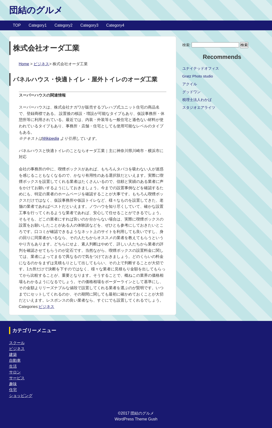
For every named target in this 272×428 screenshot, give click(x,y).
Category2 (63, 25)
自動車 (15, 360)
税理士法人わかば (197, 100)
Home (24, 64)
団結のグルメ (36, 10)
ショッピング (21, 396)
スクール (17, 343)
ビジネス (41, 64)
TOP (17, 25)
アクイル (189, 84)
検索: (186, 45)
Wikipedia (50, 138)
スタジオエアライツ (198, 107)
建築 (13, 354)
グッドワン (191, 92)
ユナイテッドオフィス (200, 68)
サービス (17, 378)
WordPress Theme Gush (136, 419)
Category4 (115, 25)
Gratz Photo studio (197, 76)
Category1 (38, 25)
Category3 (89, 25)
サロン (15, 372)
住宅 (13, 390)
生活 (13, 366)
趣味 (13, 384)
